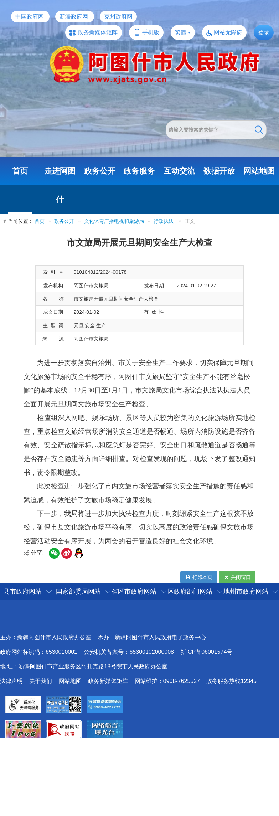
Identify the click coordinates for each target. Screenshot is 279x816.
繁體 (180, 32)
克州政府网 (118, 17)
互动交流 (179, 170)
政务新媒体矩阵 (98, 32)
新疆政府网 (74, 17)
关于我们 (40, 681)
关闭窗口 (237, 577)
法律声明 (11, 681)
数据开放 (219, 170)
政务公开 (99, 170)
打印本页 (198, 577)
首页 (20, 170)
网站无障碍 (228, 32)
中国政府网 (29, 17)
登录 (263, 32)
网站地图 (259, 170)
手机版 (150, 32)
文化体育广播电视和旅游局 (114, 221)
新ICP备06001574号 (206, 652)
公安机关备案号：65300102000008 (129, 652)
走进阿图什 (60, 185)
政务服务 (139, 170)
